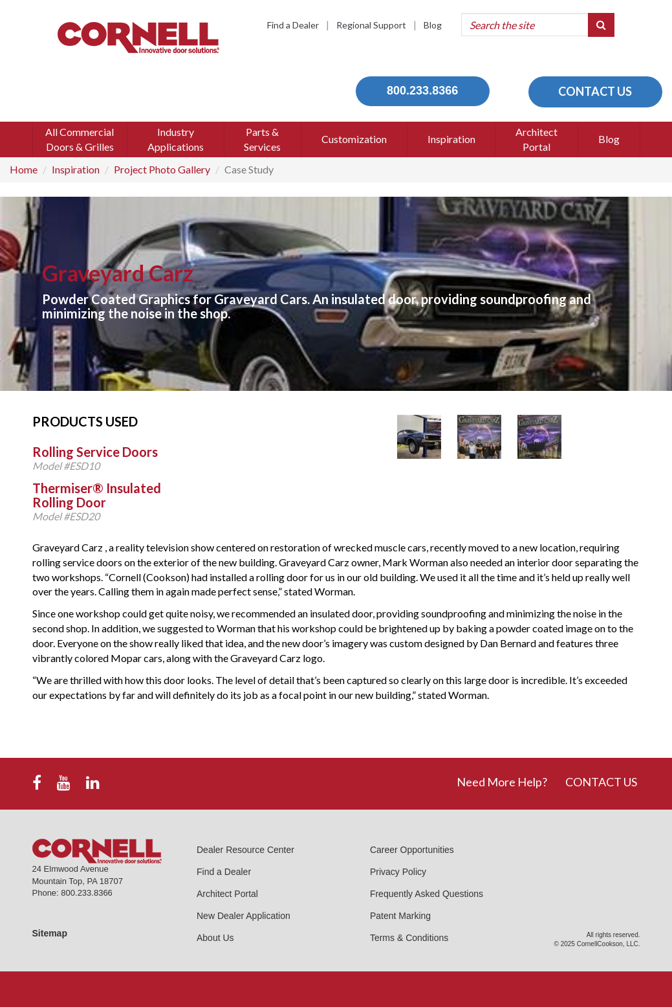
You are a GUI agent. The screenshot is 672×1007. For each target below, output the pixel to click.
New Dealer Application (243, 916)
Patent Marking (400, 916)
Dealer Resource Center (245, 850)
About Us (215, 938)
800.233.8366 (422, 90)
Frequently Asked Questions (426, 894)
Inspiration (76, 169)
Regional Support (371, 24)
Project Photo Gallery (162, 169)
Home (24, 169)
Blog (433, 24)
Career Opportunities (412, 850)
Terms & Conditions (409, 938)
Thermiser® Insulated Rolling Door (96, 495)
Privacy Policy (398, 872)
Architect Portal (227, 894)
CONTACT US (595, 91)
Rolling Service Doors (95, 451)
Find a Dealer (293, 24)
